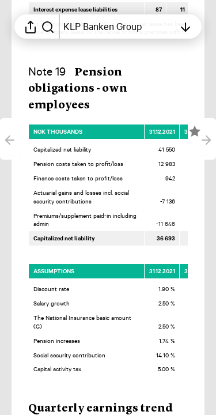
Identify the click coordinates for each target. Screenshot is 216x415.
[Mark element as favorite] (195, 131)
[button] (77, 89)
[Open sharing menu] (30, 26)
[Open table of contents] (119, 26)
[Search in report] (48, 26)
